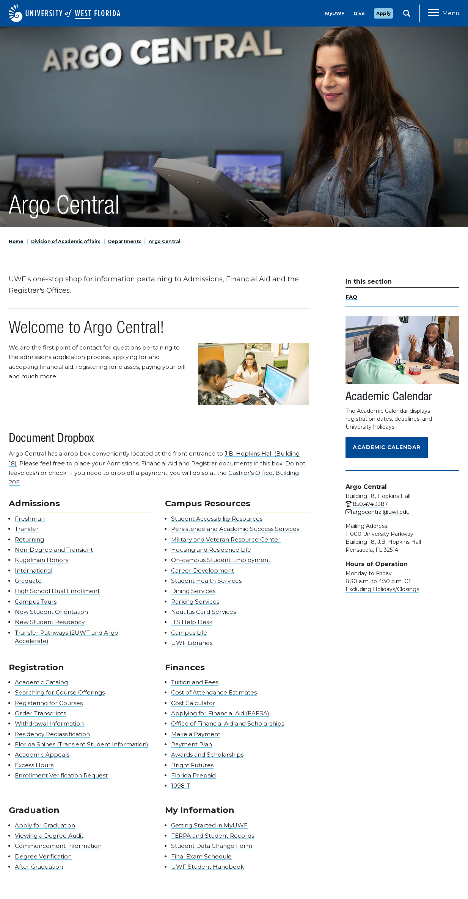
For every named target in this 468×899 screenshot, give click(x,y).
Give (359, 13)
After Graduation (39, 866)
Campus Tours (36, 601)
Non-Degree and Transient (54, 549)
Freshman (30, 518)
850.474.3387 (370, 504)
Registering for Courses (49, 703)
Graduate (28, 580)
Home (16, 241)
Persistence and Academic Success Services (235, 528)
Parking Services (195, 601)
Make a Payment (195, 734)
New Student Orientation (51, 611)
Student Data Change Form (211, 845)
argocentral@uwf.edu (381, 512)
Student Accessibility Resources (216, 518)
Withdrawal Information (49, 723)
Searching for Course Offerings (60, 692)
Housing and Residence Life (211, 549)
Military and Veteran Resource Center (226, 539)
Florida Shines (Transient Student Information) (81, 744)
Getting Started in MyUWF (209, 825)
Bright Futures (192, 765)
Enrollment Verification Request (61, 775)
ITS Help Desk (191, 622)
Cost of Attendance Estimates (214, 692)
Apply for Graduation (45, 825)
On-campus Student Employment (220, 559)
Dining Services (193, 591)
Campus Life (189, 632)
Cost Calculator (193, 703)
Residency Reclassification (52, 734)
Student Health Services (206, 580)
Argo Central (165, 241)
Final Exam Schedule (201, 856)
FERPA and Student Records (212, 835)
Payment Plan (191, 744)
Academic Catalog (41, 682)
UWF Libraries (191, 642)
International (33, 570)
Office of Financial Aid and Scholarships (227, 723)
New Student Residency (50, 622)
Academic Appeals (42, 754)
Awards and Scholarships (207, 754)
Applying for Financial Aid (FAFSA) (220, 713)
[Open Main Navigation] (443, 13)
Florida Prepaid (193, 775)
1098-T (180, 785)
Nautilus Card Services (203, 611)
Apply (383, 13)
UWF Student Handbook (207, 866)
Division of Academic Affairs (66, 241)
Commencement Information (58, 845)
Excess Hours (34, 765)
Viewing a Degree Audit (49, 835)
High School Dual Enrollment (57, 591)
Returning (29, 539)
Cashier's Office (250, 472)
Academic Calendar (387, 447)
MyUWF (334, 13)
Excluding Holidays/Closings (382, 589)
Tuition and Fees (194, 682)
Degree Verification (43, 856)
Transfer (27, 528)
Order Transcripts (40, 713)
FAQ (351, 297)
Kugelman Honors (41, 559)
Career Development (202, 570)
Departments (124, 241)
